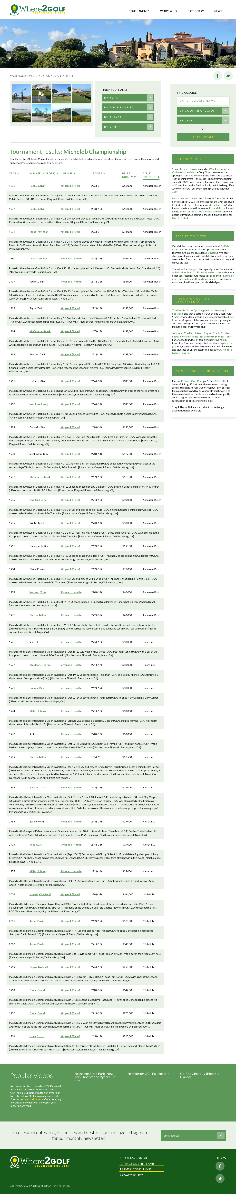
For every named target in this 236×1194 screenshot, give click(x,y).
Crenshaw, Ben (39, 258)
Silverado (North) (71, 258)
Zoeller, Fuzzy (38, 499)
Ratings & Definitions (136, 1163)
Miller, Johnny (38, 710)
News (218, 10)
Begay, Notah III (39, 966)
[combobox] (128, 97)
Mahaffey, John (39, 231)
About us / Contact (134, 1158)
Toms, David (37, 920)
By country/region (197, 110)
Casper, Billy (37, 687)
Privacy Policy (131, 1175)
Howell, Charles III (40, 894)
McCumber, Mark (40, 331)
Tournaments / (22, 76)
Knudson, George (40, 664)
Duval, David (37, 990)
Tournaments (139, 10)
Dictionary (195, 10)
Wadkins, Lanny (39, 404)
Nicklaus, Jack (38, 787)
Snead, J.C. (36, 844)
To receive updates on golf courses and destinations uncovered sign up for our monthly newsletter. (79, 1135)
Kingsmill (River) (70, 185)
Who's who (168, 10)
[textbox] (111, 97)
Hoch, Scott (37, 1036)
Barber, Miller (38, 615)
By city (186, 120)
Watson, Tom (38, 592)
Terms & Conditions (135, 1169)
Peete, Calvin (37, 185)
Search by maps (203, 136)
